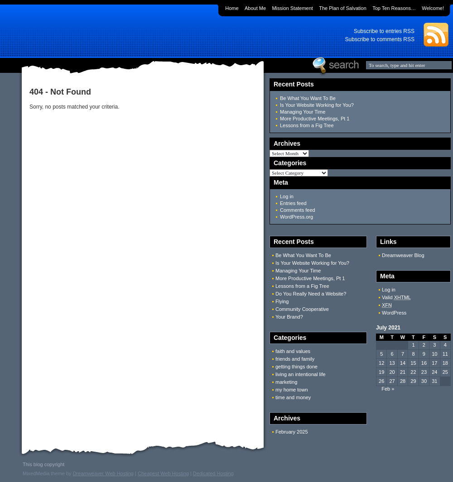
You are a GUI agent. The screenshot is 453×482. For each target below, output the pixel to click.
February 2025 (291, 431)
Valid (396, 297)
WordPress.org (296, 217)
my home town (291, 389)
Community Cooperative (302, 309)
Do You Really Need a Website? (310, 293)
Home (231, 8)
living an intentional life (300, 374)
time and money (293, 397)
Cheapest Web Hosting (163, 473)
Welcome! (433, 8)
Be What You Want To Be (308, 98)
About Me (255, 8)
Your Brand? (289, 317)
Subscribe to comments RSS (379, 39)
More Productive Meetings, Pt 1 (314, 118)
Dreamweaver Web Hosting (103, 473)
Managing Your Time (302, 112)
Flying (282, 301)
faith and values (292, 351)
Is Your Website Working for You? (317, 105)
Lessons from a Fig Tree (307, 125)
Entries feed (293, 203)
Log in (287, 196)
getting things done (296, 366)
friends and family (294, 359)
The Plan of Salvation (342, 8)
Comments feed (297, 210)
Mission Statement (292, 8)
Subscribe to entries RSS (384, 31)
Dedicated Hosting (213, 473)
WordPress (394, 312)
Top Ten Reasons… (394, 8)
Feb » (387, 388)
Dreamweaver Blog (403, 255)
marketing (286, 382)
